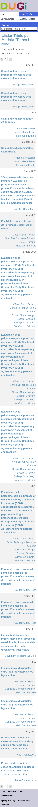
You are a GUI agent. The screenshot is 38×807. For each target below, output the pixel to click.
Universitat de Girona (16, 792)
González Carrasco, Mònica (20, 238)
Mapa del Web (24, 801)
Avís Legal (12, 801)
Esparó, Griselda (26, 318)
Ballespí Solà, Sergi (24, 322)
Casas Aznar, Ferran (24, 234)
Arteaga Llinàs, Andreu (24, 84)
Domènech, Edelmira (25, 326)
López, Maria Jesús (24, 132)
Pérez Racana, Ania (25, 754)
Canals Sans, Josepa (23, 315)
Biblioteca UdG (7, 795)
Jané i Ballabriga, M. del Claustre (23, 310)
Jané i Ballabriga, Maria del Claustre (21, 544)
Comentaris (5, 804)
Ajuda (3, 801)
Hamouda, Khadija (26, 135)
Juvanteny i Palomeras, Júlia (20, 655)
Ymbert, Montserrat (24, 128)
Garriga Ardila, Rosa (25, 589)
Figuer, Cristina (27, 242)
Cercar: (6, 25)
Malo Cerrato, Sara (26, 245)
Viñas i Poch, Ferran (24, 304)
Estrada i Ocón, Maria (24, 209)
